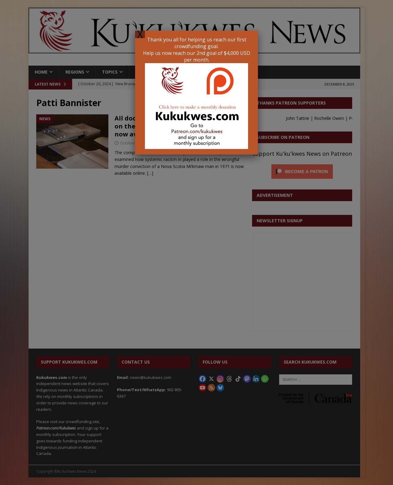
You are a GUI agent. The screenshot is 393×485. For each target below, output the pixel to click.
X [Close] (140, 34)
